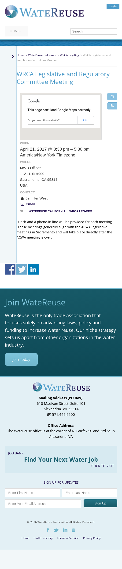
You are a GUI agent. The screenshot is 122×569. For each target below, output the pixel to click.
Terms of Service (68, 538)
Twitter (56, 530)
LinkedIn (65, 530)
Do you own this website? (44, 120)
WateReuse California (42, 55)
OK (85, 120)
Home (21, 55)
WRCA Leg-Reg (69, 55)
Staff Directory (43, 538)
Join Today (21, 359)
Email (27, 204)
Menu (15, 31)
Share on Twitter (21, 269)
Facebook (48, 530)
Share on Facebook (10, 269)
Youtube (73, 530)
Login (113, 6)
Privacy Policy (92, 538)
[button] (112, 106)
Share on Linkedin (33, 269)
